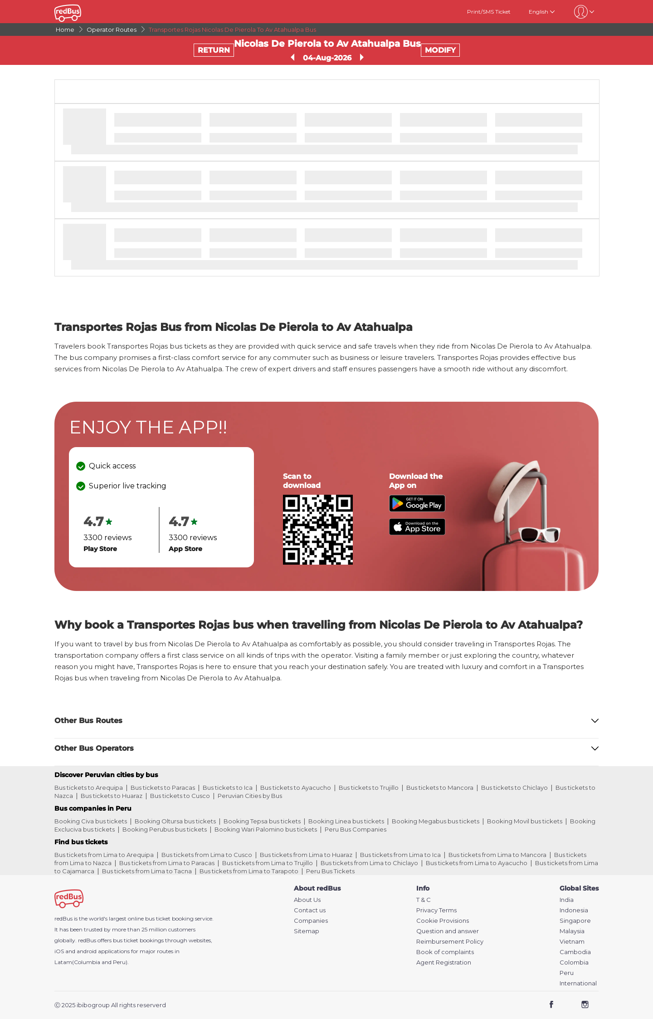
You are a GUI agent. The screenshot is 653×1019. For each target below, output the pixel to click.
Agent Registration (443, 962)
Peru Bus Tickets (330, 871)
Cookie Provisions (442, 921)
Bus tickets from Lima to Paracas (166, 862)
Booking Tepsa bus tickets (262, 821)
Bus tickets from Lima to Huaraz (306, 854)
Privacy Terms (436, 910)
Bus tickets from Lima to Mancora (497, 854)
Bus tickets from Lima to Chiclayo (369, 862)
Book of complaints (445, 952)
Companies (311, 921)
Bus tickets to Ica (228, 787)
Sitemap (306, 931)
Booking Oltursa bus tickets (175, 821)
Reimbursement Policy (449, 942)
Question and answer (447, 931)
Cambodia (575, 952)
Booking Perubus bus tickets (164, 829)
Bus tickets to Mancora (439, 787)
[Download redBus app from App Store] (417, 532)
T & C (423, 900)
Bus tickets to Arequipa (88, 787)
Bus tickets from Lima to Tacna (147, 871)
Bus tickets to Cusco (180, 795)
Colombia (574, 962)
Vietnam (572, 942)
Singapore (575, 921)
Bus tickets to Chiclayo (514, 787)
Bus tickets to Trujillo (369, 787)
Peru (567, 973)
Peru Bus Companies (355, 829)
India (567, 900)
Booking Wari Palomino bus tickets (265, 829)
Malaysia (572, 931)
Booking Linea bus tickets (346, 821)
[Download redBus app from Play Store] (417, 509)
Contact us (310, 910)
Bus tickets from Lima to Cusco (206, 854)
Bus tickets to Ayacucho (295, 787)
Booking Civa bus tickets (90, 821)
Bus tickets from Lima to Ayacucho (476, 862)
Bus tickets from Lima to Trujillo (267, 862)
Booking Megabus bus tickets (435, 821)
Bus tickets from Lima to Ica (400, 854)
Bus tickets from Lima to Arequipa (104, 854)
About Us (307, 900)
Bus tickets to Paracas (163, 787)
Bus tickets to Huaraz (111, 795)
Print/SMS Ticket (489, 11)
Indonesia (574, 910)
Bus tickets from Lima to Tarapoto (249, 871)
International (578, 983)
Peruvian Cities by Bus (250, 795)
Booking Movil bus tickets (524, 821)
